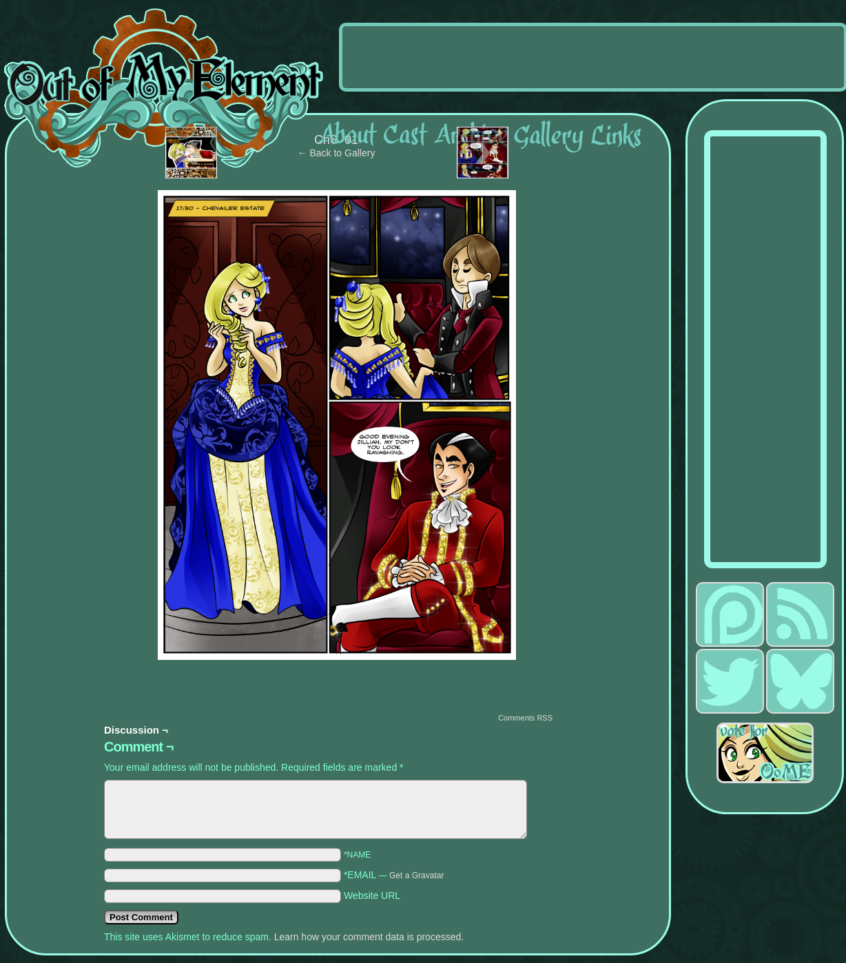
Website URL (372, 895)
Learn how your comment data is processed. (369, 936)
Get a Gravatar (416, 875)
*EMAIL (394, 874)
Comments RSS (525, 718)
